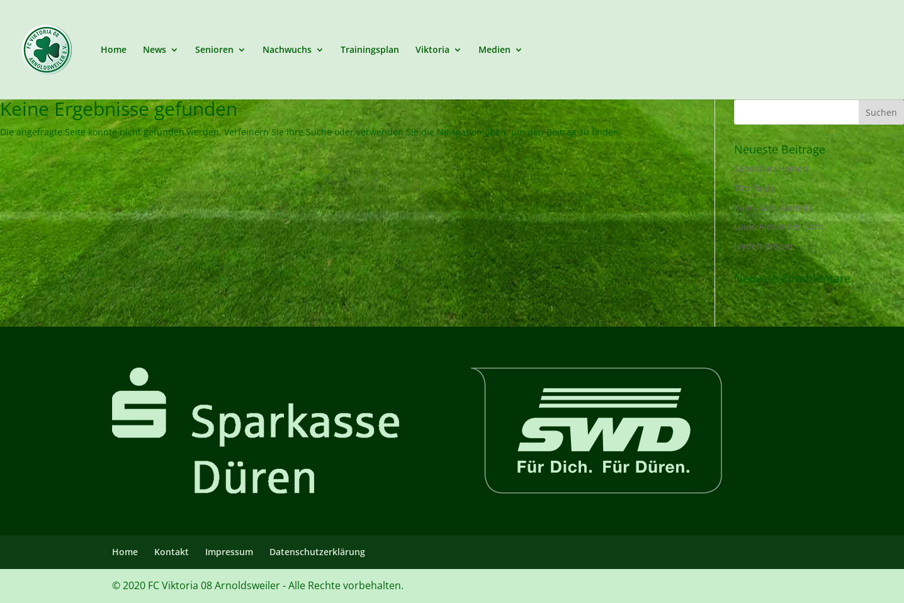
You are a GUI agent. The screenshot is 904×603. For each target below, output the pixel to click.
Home (114, 50)
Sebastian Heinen (771, 168)
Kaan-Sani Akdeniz (773, 207)
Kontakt (171, 552)
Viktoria (432, 50)
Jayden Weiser (764, 246)
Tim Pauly (754, 188)
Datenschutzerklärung (317, 552)
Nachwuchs (287, 50)
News (154, 50)
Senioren (214, 50)
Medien (494, 50)
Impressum (229, 552)
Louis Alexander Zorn (778, 226)
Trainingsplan (370, 50)
